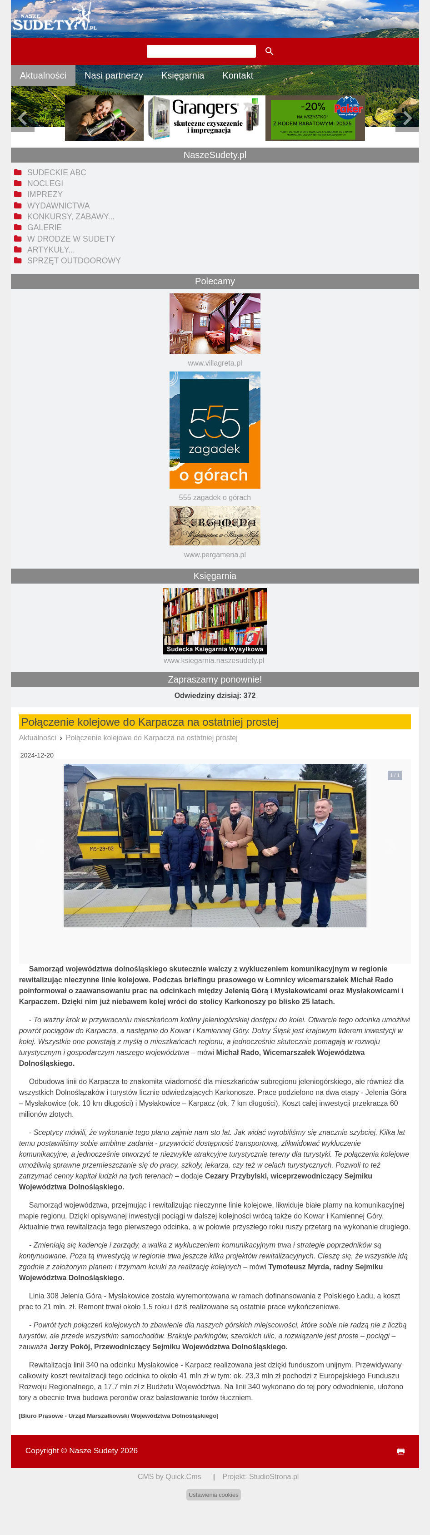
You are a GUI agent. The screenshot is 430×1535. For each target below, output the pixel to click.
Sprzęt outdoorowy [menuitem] (74, 260)
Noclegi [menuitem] (45, 183)
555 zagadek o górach (215, 497)
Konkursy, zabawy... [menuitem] (71, 216)
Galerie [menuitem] (44, 227)
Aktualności (37, 738)
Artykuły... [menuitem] (51, 249)
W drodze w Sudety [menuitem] (71, 238)
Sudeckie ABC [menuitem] (56, 172)
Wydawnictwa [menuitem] (58, 205)
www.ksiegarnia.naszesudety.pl (214, 660)
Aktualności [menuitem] (43, 75)
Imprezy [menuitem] (45, 194)
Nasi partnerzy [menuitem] (114, 75)
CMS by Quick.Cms (169, 1477)
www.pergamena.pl (215, 555)
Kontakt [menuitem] (237, 75)
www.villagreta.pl (215, 363)
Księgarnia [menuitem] (183, 75)
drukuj (397, 1451)
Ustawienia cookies (214, 1494)
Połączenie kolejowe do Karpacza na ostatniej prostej (152, 738)
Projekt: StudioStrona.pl (260, 1477)
